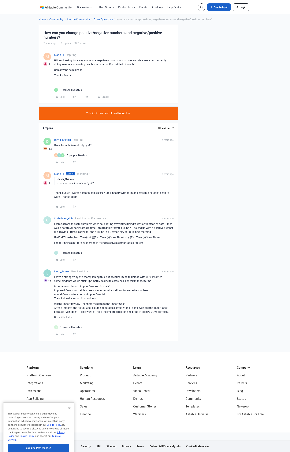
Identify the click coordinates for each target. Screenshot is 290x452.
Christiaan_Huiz (63, 218)
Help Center (174, 7)
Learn (137, 367)
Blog (240, 391)
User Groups (106, 7)
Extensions (34, 391)
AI (28, 406)
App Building (35, 398)
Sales (83, 406)
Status (241, 398)
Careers (242, 383)
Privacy (126, 446)
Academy (157, 7)
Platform (33, 367)
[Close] (69, 423)
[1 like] (68, 90)
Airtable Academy (145, 375)
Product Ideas (126, 7)
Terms (140, 446)
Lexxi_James (61, 271)
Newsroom (244, 406)
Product (85, 375)
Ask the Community (78, 19)
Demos (138, 398)
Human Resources (92, 398)
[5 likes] (70, 155)
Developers (193, 391)
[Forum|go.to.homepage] (55, 7)
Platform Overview (39, 375)
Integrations (35, 383)
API (98, 446)
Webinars (139, 414)
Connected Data (38, 414)
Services (191, 383)
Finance (85, 414)
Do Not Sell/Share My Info (165, 446)
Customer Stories (145, 406)
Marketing (87, 383)
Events (143, 7)
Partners (191, 375)
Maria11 (59, 55)
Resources (193, 367)
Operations (87, 391)
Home (42, 19)
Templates (193, 406)
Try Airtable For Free (250, 414)
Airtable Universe (197, 414)
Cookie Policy (54, 439)
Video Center (141, 391)
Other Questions (103, 19)
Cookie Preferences (197, 446)
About (241, 375)
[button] (219, 7)
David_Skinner (62, 140)
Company (243, 367)
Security (86, 446)
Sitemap (111, 446)
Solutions (86, 367)
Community (56, 19)
